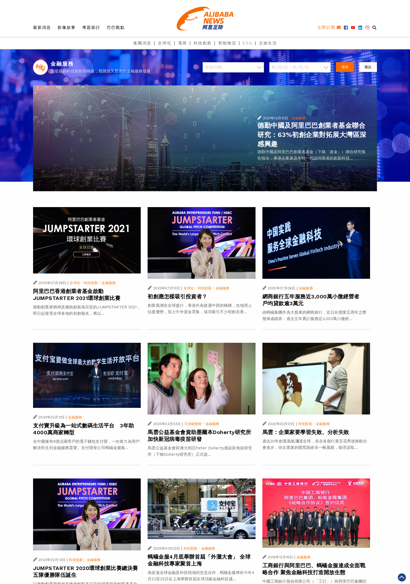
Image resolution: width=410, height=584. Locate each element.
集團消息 (142, 43)
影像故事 (67, 27)
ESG (247, 43)
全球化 (164, 43)
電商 (182, 43)
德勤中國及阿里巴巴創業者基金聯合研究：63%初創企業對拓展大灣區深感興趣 (311, 135)
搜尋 (344, 67)
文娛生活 (268, 43)
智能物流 (227, 43)
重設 (368, 67)
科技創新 (203, 43)
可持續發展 (193, 424)
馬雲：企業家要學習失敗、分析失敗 (305, 432)
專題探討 (91, 27)
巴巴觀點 (116, 27)
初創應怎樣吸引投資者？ (177, 296)
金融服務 (299, 118)
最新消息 (42, 27)
